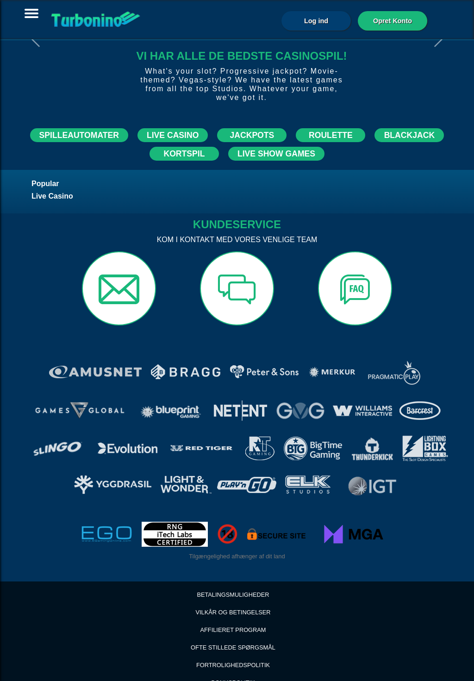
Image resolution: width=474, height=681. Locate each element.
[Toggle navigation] (31, 13)
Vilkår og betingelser (232, 580)
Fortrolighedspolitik (233, 633)
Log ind (316, 21)
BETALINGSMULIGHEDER (233, 562)
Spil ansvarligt (232, 668)
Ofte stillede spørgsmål (233, 615)
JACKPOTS (252, 135)
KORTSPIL (184, 153)
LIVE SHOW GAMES (276, 153)
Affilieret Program (233, 597)
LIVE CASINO (173, 135)
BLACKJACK (409, 135)
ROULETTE (331, 135)
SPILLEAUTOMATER (79, 135)
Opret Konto (392, 21)
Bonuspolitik (233, 650)
